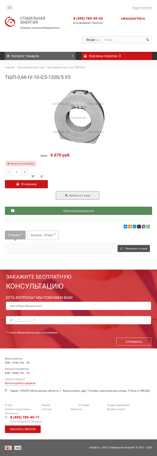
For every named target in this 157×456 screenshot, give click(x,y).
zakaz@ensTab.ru (133, 18)
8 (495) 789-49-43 (88, 18)
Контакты (11, 413)
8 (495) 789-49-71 (25, 417)
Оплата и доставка (17, 409)
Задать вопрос (142, 7)
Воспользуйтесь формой (20, 383)
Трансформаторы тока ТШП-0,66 (66, 67)
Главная (10, 67)
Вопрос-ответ (116, 409)
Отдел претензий (118, 405)
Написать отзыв (133, 248)
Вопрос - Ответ (43, 235)
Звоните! (97, 22)
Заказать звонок (23, 429)
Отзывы (15, 235)
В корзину (26, 184)
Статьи (46, 409)
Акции (46, 405)
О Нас (9, 405)
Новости (76, 409)
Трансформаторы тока (31, 67)
